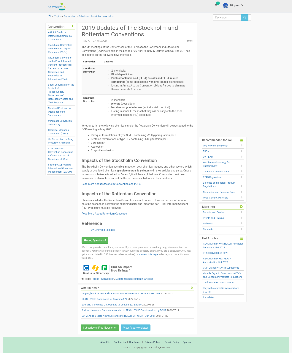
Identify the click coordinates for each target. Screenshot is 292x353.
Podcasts (208, 229)
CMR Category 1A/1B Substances (221, 267)
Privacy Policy (152, 342)
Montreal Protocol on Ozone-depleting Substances (59, 112)
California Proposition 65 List (218, 282)
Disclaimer (135, 342)
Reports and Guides (213, 212)
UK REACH (208, 156)
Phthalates (209, 297)
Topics (57, 16)
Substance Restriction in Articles (96, 16)
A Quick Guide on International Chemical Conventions (60, 36)
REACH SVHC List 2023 (215, 253)
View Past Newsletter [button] (135, 327)
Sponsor (187, 342)
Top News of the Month (215, 145)
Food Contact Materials (215, 197)
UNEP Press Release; (103, 229)
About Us (105, 342)
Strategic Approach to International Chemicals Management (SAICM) (61, 168)
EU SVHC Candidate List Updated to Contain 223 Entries (112, 304)
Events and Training (213, 218)
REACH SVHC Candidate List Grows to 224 (104, 299)
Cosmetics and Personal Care (219, 192)
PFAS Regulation (212, 177)
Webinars (208, 223)
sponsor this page (148, 254)
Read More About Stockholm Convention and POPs (111, 183)
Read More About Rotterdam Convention (105, 213)
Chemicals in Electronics (216, 171)
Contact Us (120, 342)
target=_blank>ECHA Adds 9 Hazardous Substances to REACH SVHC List (121, 293)
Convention (70, 16)
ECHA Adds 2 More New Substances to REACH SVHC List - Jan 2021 (118, 315)
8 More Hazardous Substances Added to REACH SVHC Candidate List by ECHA (124, 310)
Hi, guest (233, 5)
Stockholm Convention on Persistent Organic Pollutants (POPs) (60, 48)
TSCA (206, 151)
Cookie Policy (172, 342)
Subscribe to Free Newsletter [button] (99, 327)
